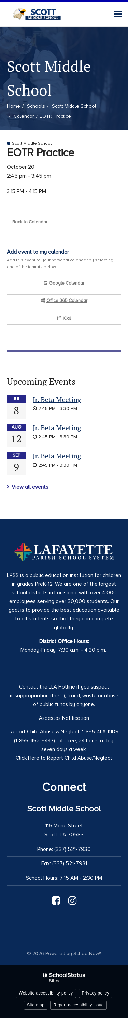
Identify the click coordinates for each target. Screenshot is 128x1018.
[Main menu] (118, 14)
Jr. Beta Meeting (57, 399)
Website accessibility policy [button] (46, 993)
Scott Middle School (74, 106)
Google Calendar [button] (64, 283)
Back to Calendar (29, 222)
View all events (30, 487)
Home (13, 106)
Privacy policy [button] (95, 993)
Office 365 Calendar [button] (64, 300)
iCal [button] (64, 318)
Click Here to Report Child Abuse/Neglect (64, 758)
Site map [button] (35, 1005)
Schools (36, 106)
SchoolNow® (87, 953)
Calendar (24, 116)
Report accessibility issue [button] (78, 1005)
